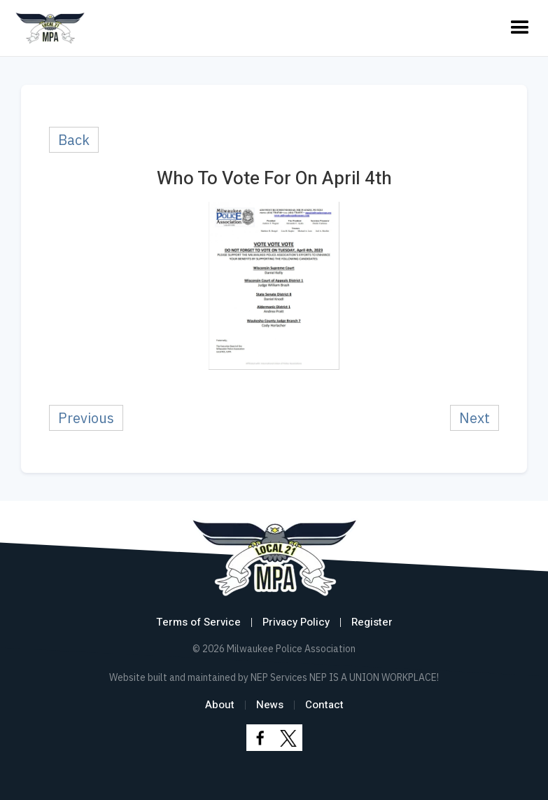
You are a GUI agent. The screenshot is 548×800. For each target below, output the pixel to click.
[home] (50, 28)
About (219, 704)
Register (372, 622)
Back (74, 139)
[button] (520, 28)
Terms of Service (198, 622)
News (269, 704)
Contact (324, 704)
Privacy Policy (296, 622)
